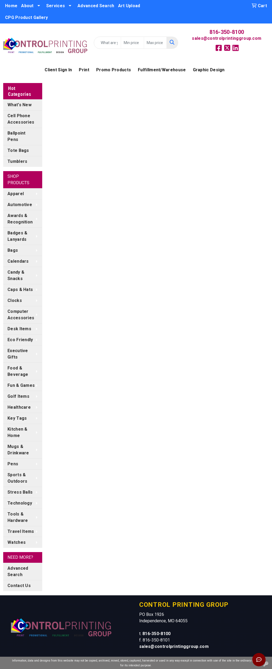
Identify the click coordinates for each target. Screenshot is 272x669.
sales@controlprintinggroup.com (226, 38)
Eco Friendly (20, 339)
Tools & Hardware (17, 517)
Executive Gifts (17, 354)
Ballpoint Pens (16, 136)
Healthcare (19, 407)
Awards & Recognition (20, 219)
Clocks (14, 300)
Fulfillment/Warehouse (162, 69)
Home (11, 5)
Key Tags (17, 418)
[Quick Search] (107, 43)
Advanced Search (95, 5)
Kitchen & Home (17, 432)
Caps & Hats (20, 289)
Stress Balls (20, 492)
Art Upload (129, 5)
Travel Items (20, 531)
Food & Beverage (17, 371)
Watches (16, 542)
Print (84, 69)
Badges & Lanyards (17, 236)
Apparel (15, 193)
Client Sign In (58, 69)
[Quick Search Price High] (155, 43)
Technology (19, 503)
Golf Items (18, 396)
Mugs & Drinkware (18, 449)
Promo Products (113, 69)
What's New (19, 104)
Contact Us (19, 585)
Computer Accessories (20, 314)
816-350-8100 (226, 32)
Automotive (19, 204)
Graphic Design (209, 69)
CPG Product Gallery (26, 17)
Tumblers (17, 161)
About (27, 5)
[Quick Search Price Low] (132, 43)
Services (55, 5)
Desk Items (19, 328)
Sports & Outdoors (17, 478)
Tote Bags (18, 150)
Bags (12, 250)
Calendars (18, 261)
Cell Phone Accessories (20, 119)
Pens (12, 463)
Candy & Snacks (15, 275)
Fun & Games (21, 385)
